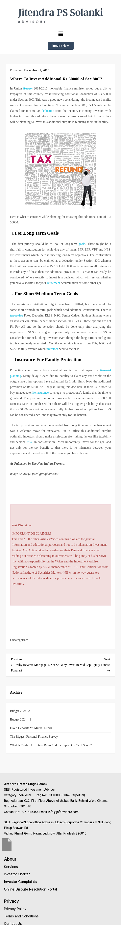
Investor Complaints (20, 882)
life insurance (40, 392)
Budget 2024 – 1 (20, 719)
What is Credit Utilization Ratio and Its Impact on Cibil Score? (51, 745)
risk (29, 442)
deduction (48, 110)
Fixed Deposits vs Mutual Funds (31, 728)
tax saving (16, 315)
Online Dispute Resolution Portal (30, 889)
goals (82, 244)
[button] (60, 34)
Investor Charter (17, 874)
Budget (27, 88)
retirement (53, 283)
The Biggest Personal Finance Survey (34, 736)
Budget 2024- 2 (20, 711)
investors (52, 349)
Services (11, 867)
